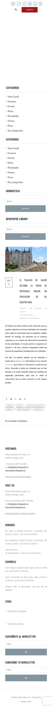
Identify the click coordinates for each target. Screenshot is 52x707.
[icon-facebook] (19, 4)
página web (20, 361)
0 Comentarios (26, 315)
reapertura (38, 409)
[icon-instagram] (30, 4)
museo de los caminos (35, 406)
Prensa (11, 121)
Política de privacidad (17, 611)
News (10, 111)
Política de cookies (16, 624)
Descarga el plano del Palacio (18, 477)
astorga (9, 406)
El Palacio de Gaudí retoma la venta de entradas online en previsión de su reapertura (33, 291)
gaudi (19, 406)
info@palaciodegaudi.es (18, 467)
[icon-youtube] (35, 4)
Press (10, 125)
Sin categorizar (15, 130)
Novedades (13, 116)
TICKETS (29, 10)
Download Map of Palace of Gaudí (20, 513)
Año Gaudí (13, 96)
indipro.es (26, 697)
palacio (9, 409)
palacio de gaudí (23, 409)
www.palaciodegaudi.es (15, 470)
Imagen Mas (26, 701)
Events (11, 106)
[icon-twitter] (14, 4)
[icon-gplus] (25, 4)
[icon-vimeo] (40, 4)
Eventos (12, 101)
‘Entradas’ (9, 365)
